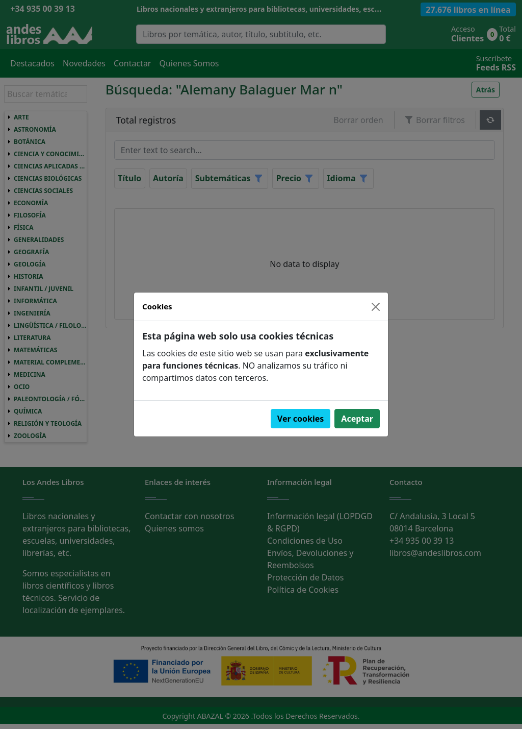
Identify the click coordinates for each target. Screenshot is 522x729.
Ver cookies (300, 418)
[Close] (376, 307)
